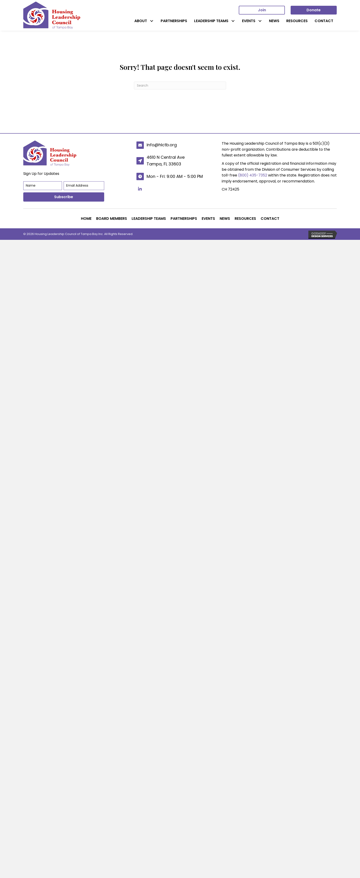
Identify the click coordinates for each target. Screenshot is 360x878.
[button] (151, 21)
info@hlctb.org (162, 145)
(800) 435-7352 (252, 175)
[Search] (180, 85)
